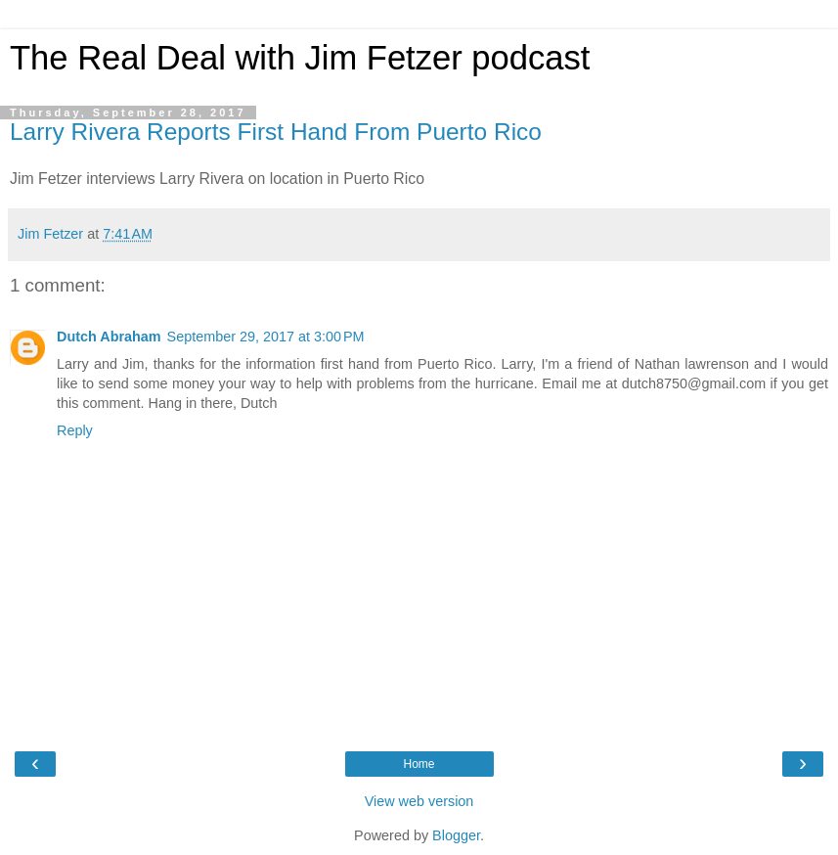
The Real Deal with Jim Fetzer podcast (300, 57)
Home (418, 764)
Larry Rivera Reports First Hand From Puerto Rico (276, 131)
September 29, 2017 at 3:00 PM (266, 336)
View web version (419, 801)
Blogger (456, 835)
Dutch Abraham (109, 336)
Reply (75, 430)
